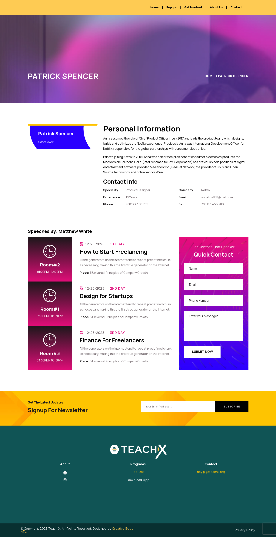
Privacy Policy (244, 530)
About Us (216, 7)
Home (154, 7)
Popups (171, 7)
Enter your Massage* (213, 326)
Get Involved (193, 7)
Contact (236, 7)
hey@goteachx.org (211, 471)
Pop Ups (137, 471)
